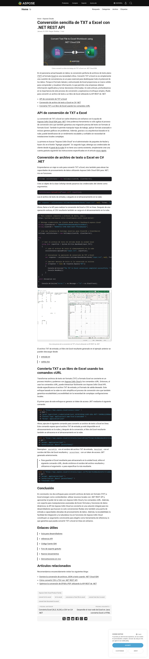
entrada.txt (45, 357)
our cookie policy (124, 641)
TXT (39, 76)
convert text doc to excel (97, 597)
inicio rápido (101, 151)
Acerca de (93, 3)
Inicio (39, 19)
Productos (65, 3)
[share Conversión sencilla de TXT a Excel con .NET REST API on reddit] (72, 619)
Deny (136, 651)
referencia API (47, 539)
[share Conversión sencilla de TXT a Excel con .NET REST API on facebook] (77, 619)
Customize (120, 651)
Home (25, 9)
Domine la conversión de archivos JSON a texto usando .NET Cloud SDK (69, 577)
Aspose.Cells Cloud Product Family (50, 593)
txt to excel (58, 597)
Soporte (83, 3)
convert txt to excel (45, 597)
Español (118, 3)
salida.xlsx (45, 362)
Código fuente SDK (49, 544)
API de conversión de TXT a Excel (53, 99)
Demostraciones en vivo (51, 559)
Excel (53, 76)
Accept (128, 645)
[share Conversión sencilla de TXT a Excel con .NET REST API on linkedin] (68, 619)
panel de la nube (57, 148)
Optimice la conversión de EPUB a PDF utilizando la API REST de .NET (68, 584)
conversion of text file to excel (75, 597)
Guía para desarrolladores (51, 534)
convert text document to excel (49, 601)
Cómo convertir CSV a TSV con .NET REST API (58, 580)
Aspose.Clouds (48, 19)
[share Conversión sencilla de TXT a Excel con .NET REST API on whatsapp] (81, 619)
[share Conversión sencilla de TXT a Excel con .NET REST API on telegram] (85, 619)
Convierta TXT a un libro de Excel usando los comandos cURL (64, 106)
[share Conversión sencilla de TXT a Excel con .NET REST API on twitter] (64, 619)
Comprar (75, 3)
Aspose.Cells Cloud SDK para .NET (51, 122)
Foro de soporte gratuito (51, 549)
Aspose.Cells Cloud (73, 381)
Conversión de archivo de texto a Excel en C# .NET (60, 102)
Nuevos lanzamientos (50, 554)
